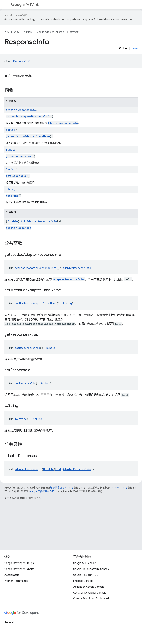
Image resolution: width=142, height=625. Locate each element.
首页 (6, 32)
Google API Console (84, 563)
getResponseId (16, 176)
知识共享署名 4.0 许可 (62, 487)
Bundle (11, 149)
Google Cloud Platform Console (91, 568)
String (10, 130)
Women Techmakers (16, 580)
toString (12, 195)
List (22, 221)
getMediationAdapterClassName (28, 136)
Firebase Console (83, 580)
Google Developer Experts (19, 568)
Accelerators (11, 574)
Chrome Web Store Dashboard (91, 598)
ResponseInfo (22, 61)
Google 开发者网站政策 (41, 491)
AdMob (25, 4)
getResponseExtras (19, 156)
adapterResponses (18, 228)
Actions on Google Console (88, 586)
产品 (16, 32)
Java (134, 48)
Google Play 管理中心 (85, 574)
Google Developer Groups (19, 563)
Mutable (12, 221)
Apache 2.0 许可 (119, 487)
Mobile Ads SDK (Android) (51, 32)
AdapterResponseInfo (21, 110)
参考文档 (75, 32)
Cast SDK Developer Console (89, 592)
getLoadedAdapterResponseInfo (28, 116)
